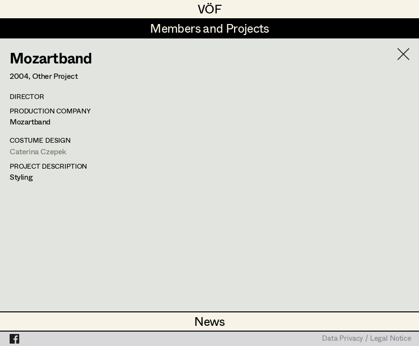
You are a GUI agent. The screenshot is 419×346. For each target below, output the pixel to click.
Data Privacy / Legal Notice (366, 339)
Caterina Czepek (38, 151)
